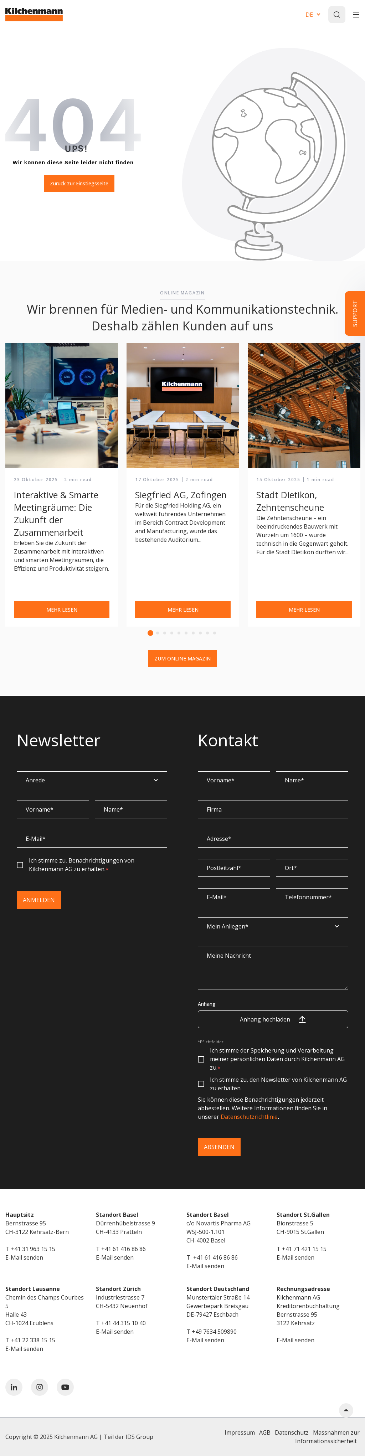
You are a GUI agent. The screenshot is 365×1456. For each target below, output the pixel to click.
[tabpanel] (61, 485)
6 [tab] (186, 633)
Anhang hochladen (273, 1019)
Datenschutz (292, 1432)
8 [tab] (200, 633)
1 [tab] (150, 633)
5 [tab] (179, 633)
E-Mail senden (24, 1257)
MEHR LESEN (61, 609)
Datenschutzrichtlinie (249, 1117)
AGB (265, 1432)
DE (309, 15)
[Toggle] (356, 14)
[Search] (336, 14)
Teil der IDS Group (128, 1437)
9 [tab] (207, 633)
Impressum (240, 1432)
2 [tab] (157, 633)
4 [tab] (171, 633)
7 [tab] (193, 633)
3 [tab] (164, 633)
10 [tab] (214, 633)
